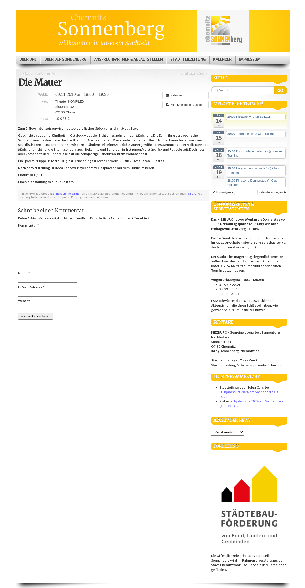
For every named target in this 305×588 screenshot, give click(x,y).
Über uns (28, 59)
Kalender (222, 59)
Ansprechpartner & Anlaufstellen (128, 59)
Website (24, 301)
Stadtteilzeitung (188, 59)
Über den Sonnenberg (65, 59)
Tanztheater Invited (192, 73)
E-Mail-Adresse (31, 287)
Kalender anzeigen (272, 192)
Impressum (249, 59)
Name (24, 273)
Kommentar (28, 225)
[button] (185, 104)
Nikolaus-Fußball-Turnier (39, 73)
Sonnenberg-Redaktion (66, 193)
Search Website (280, 90)
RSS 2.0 (191, 193)
